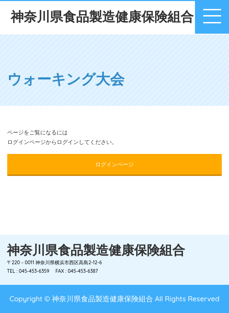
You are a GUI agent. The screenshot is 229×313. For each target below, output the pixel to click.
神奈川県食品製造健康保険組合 (102, 16)
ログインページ (114, 164)
